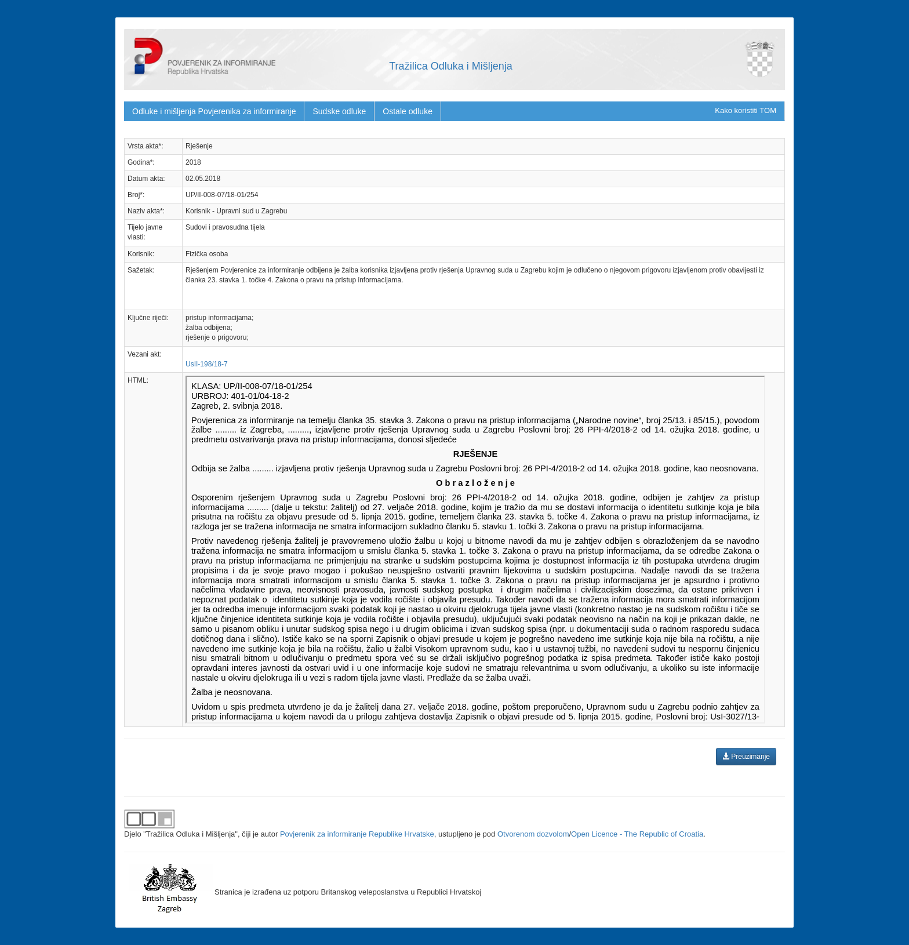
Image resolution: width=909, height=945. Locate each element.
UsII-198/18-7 (207, 364)
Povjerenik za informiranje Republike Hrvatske (357, 834)
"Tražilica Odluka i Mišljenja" (190, 834)
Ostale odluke (407, 111)
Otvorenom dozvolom (533, 834)
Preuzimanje (746, 757)
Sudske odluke (339, 111)
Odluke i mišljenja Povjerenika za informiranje (214, 111)
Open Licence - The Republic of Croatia (637, 834)
